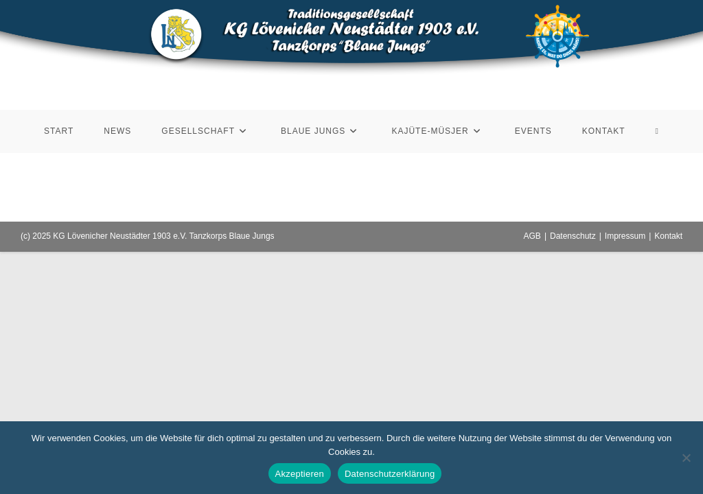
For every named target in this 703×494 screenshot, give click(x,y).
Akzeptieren (299, 474)
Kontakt (668, 236)
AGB (532, 236)
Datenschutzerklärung (390, 474)
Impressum (625, 236)
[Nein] (686, 457)
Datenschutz (573, 236)
